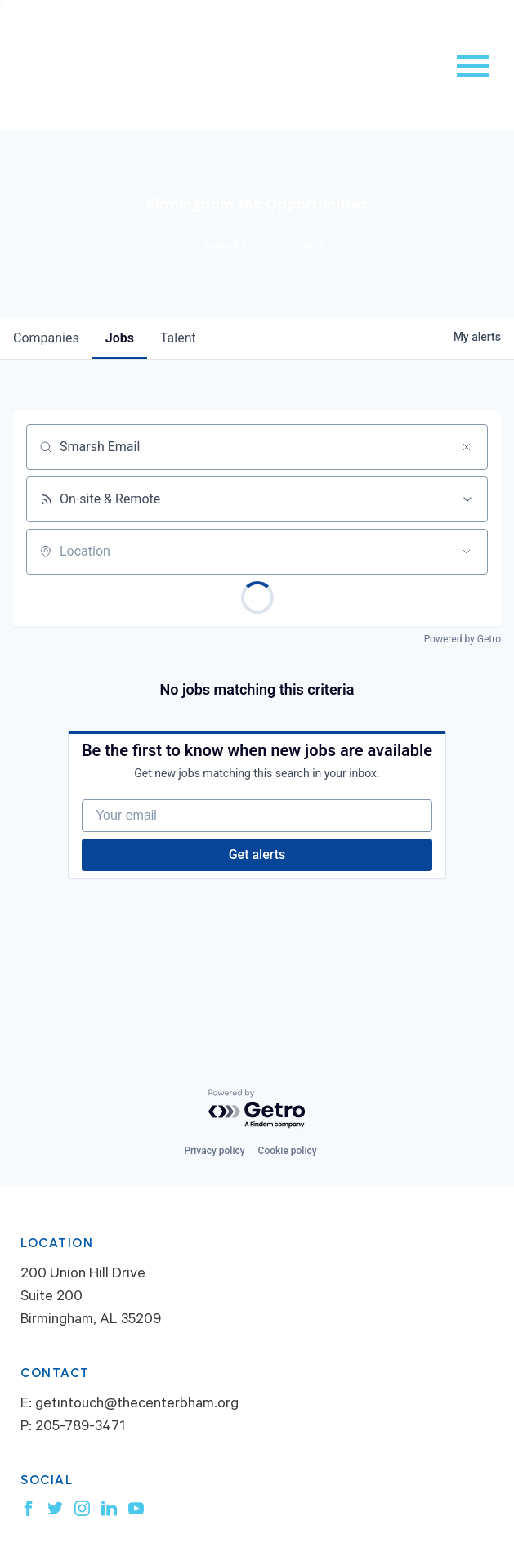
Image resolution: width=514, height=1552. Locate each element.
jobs (119, 338)
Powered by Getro (462, 639)
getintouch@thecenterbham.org (137, 1405)
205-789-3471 (80, 1428)
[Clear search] (467, 447)
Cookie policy (287, 1150)
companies (46, 338)
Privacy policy (214, 1150)
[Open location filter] (467, 552)
